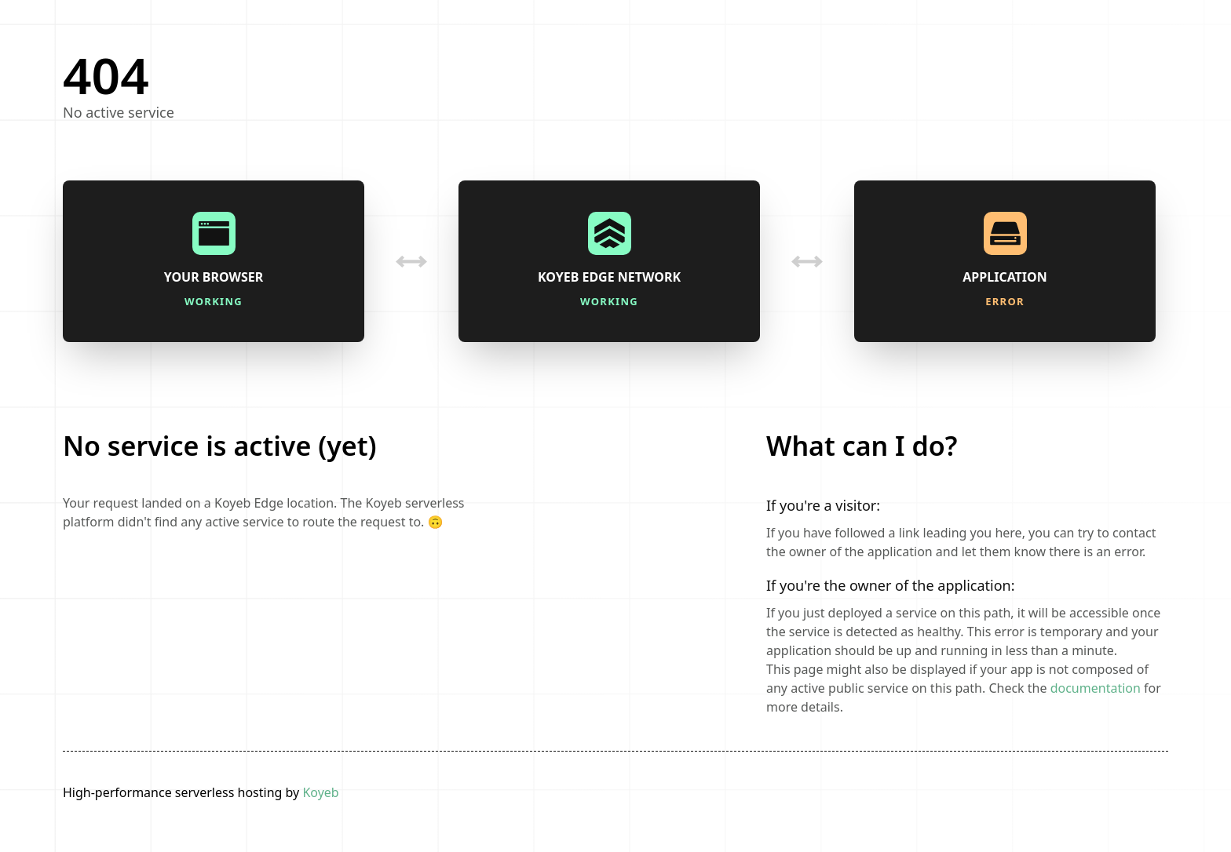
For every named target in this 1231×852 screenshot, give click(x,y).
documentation (1095, 688)
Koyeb (320, 792)
